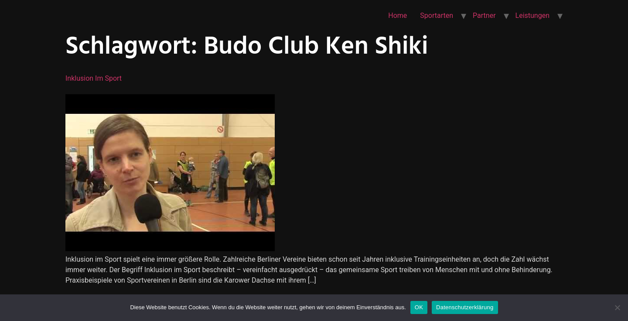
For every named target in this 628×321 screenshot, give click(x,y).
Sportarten (436, 15)
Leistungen (532, 15)
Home (397, 15)
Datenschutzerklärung (464, 307)
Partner (484, 15)
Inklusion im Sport (93, 78)
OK (419, 307)
